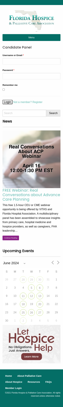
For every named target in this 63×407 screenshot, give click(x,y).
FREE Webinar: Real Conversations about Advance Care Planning (31, 195)
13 (39, 296)
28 (23, 279)
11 (23, 296)
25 (23, 312)
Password (8, 70)
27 (39, 312)
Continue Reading (10, 238)
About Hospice (13, 382)
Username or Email (13, 55)
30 (39, 279)
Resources (34, 382)
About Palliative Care (29, 376)
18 (23, 304)
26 (31, 312)
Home (8, 376)
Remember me (10, 85)
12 (31, 296)
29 (31, 279)
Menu (32, 37)
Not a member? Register (28, 102)
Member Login (13, 388)
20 (39, 304)
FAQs (48, 382)
